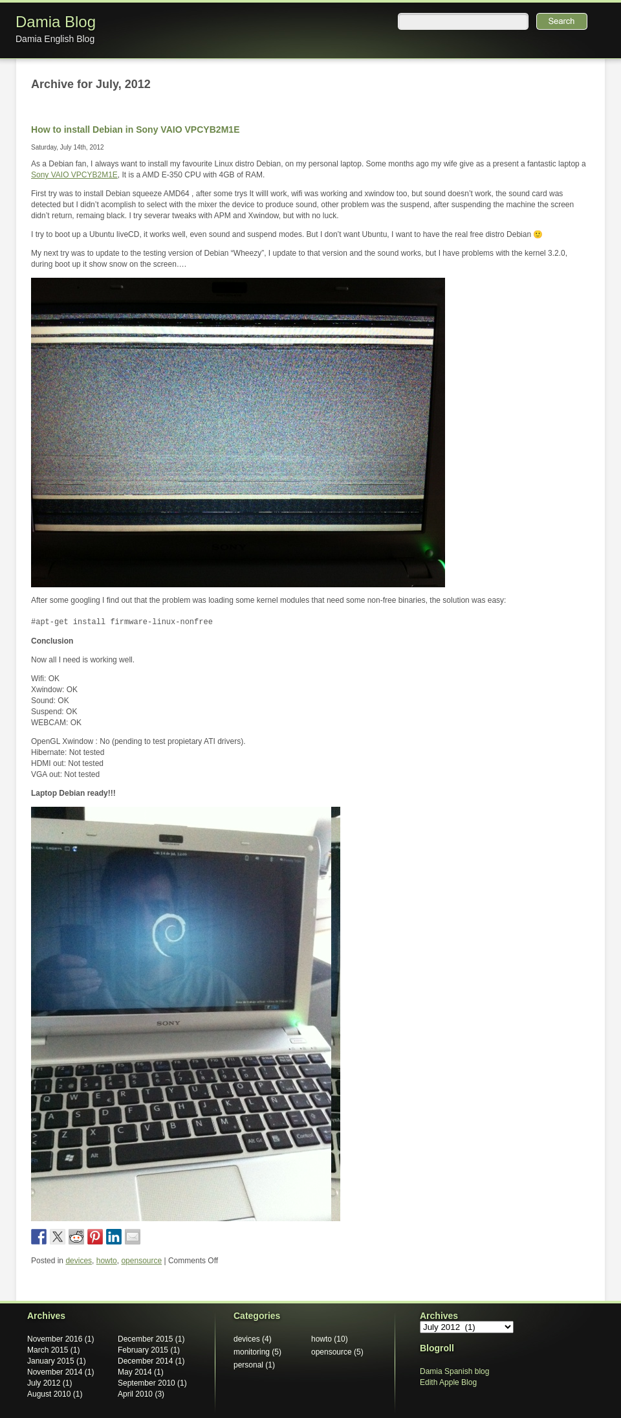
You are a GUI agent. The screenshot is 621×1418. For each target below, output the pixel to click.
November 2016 (54, 1339)
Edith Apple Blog (448, 1382)
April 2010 (135, 1394)
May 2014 (135, 1372)
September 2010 (146, 1383)
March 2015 (47, 1350)
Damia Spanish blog (454, 1371)
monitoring (252, 1351)
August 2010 (49, 1394)
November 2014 (54, 1372)
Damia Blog (56, 21)
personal (248, 1364)
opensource (141, 1260)
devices (78, 1260)
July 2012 (43, 1383)
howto (106, 1260)
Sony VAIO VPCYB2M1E (74, 174)
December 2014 (145, 1361)
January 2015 (50, 1361)
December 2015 (145, 1339)
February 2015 (143, 1350)
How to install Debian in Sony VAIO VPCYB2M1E (135, 129)
